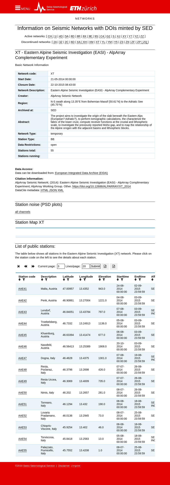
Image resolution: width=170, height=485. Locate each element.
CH (50, 36)
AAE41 (22, 288)
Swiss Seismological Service (39, 465)
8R (78, 36)
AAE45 (22, 334)
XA (79, 42)
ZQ (144, 42)
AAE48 (22, 369)
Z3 (121, 42)
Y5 (116, 42)
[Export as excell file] (105, 266)
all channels (22, 211)
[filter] (23, 279)
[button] (22, 7)
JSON (53, 190)
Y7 (130, 36)
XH (84, 42)
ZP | (139, 42)
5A (67, 36)
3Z (61, 42)
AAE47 (22, 358)
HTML (44, 190)
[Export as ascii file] (114, 266)
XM (91, 42)
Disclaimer (64, 465)
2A (55, 42)
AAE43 (22, 311)
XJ (118, 36)
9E (90, 36)
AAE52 (22, 415)
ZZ (142, 36)
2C (66, 42)
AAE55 (22, 450)
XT (98, 42)
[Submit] (95, 266)
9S (96, 36)
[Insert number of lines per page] (86, 266)
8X (84, 36)
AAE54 (22, 438)
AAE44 (22, 323)
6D (72, 42)
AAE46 (22, 346)
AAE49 (22, 381)
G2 (108, 36)
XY (124, 36)
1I (55, 36)
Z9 (127, 42)
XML (61, 190)
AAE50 (22, 392)
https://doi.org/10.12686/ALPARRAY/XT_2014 (101, 186)
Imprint (76, 465)
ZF (133, 42)
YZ (136, 36)
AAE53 (22, 427)
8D (72, 36)
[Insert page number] (61, 266)
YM (109, 42)
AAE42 (22, 300)
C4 (102, 36)
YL (103, 42)
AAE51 (22, 404)
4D (61, 36)
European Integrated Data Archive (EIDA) (81, 172)
